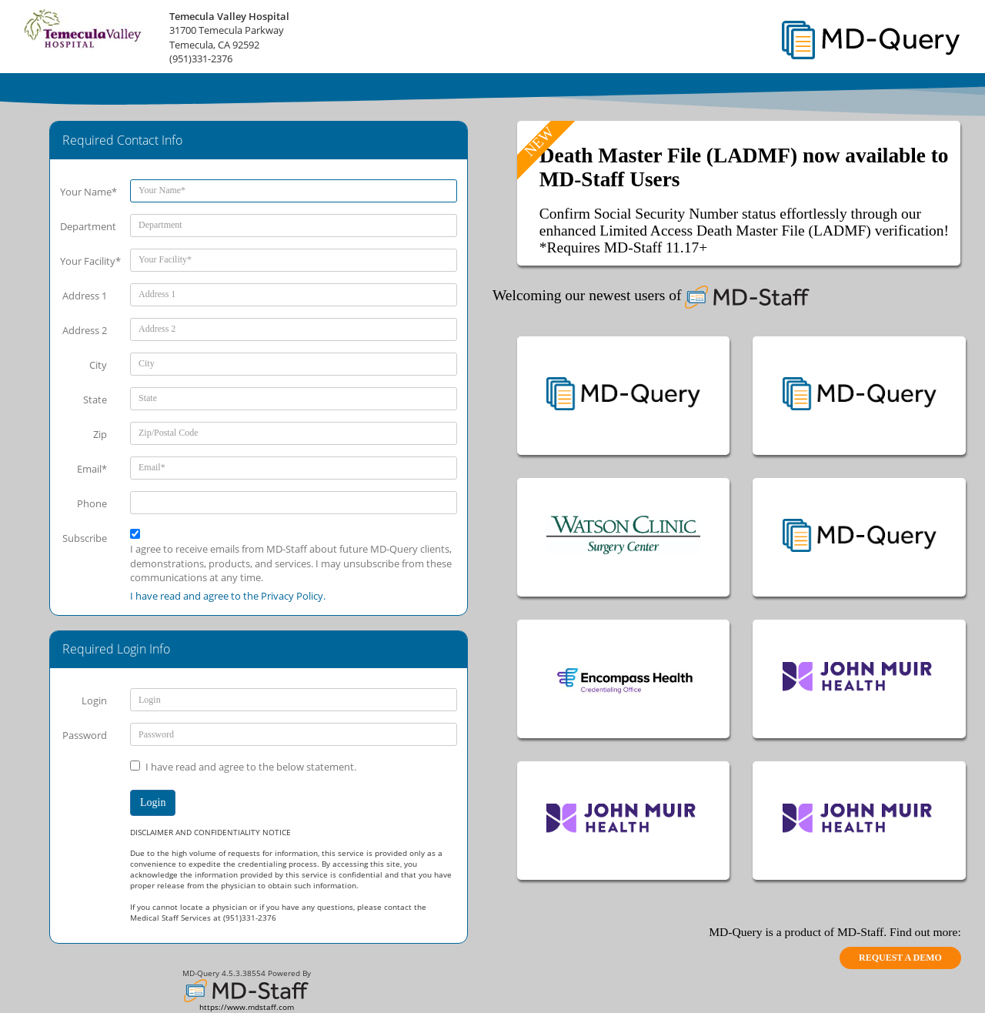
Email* (92, 469)
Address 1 (84, 296)
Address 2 (84, 330)
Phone (92, 503)
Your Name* (88, 192)
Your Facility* (89, 261)
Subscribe (84, 538)
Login (94, 700)
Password (84, 735)
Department (88, 226)
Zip (100, 434)
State (95, 399)
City (98, 365)
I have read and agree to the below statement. (250, 767)
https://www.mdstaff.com (246, 1007)
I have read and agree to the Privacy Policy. (228, 596)
